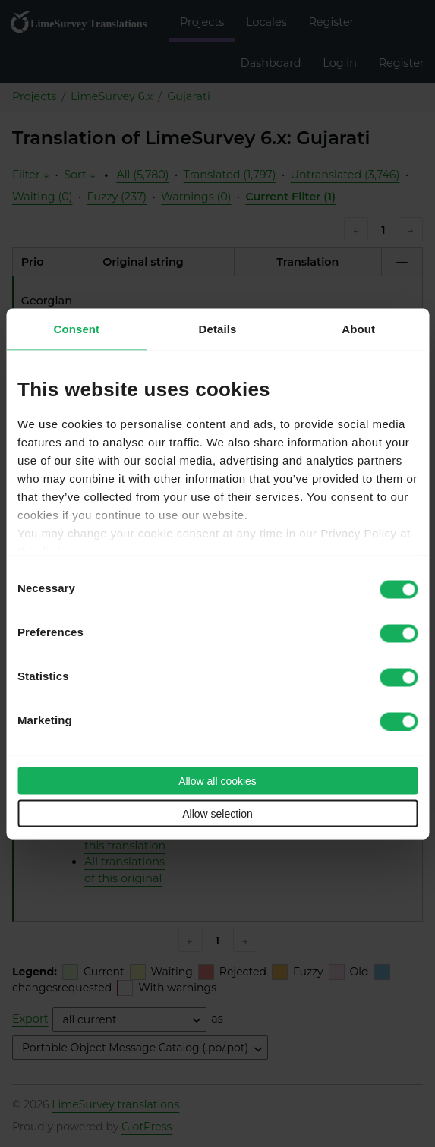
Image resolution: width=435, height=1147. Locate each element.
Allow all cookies (217, 780)
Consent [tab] (76, 328)
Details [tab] (218, 328)
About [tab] (358, 328)
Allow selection (217, 813)
